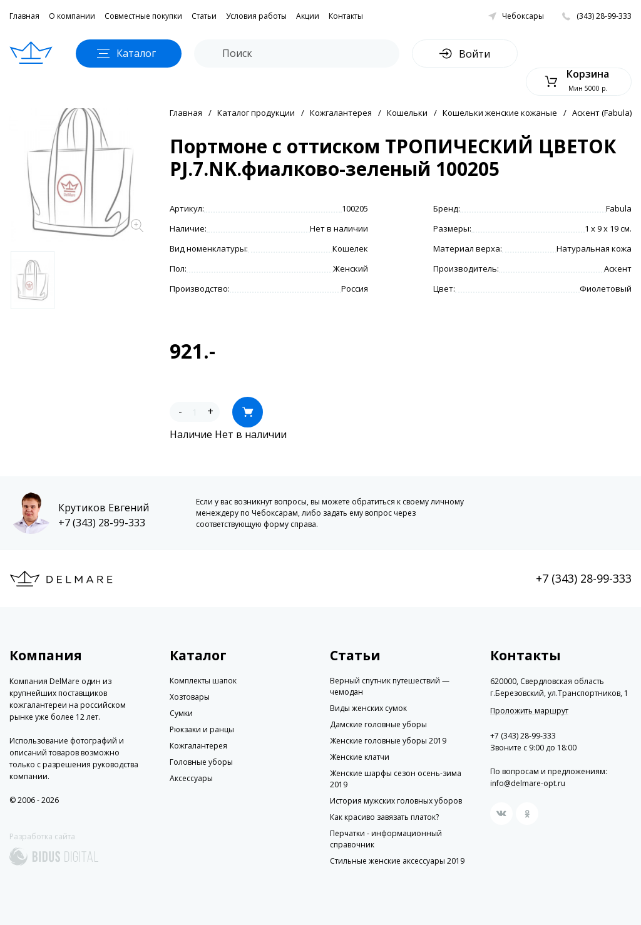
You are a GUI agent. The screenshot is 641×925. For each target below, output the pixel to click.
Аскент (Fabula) (602, 112)
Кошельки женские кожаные (500, 112)
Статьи (204, 16)
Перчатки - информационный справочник (386, 839)
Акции (307, 16)
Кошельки (407, 112)
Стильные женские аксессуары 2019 (397, 861)
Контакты (346, 16)
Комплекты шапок (203, 680)
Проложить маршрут (529, 711)
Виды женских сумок (368, 708)
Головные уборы (201, 762)
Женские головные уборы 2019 (388, 740)
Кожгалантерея (341, 112)
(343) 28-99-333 (604, 16)
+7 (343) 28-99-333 (101, 522)
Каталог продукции (256, 112)
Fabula (619, 208)
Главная (24, 16)
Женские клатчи (359, 757)
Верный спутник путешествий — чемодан (389, 686)
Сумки (181, 713)
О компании (72, 16)
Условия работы (256, 16)
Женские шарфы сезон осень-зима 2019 (395, 779)
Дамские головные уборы (378, 724)
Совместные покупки (143, 16)
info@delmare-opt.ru (527, 783)
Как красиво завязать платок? (384, 817)
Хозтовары (190, 697)
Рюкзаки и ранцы (202, 729)
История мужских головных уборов (396, 800)
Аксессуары (191, 778)
